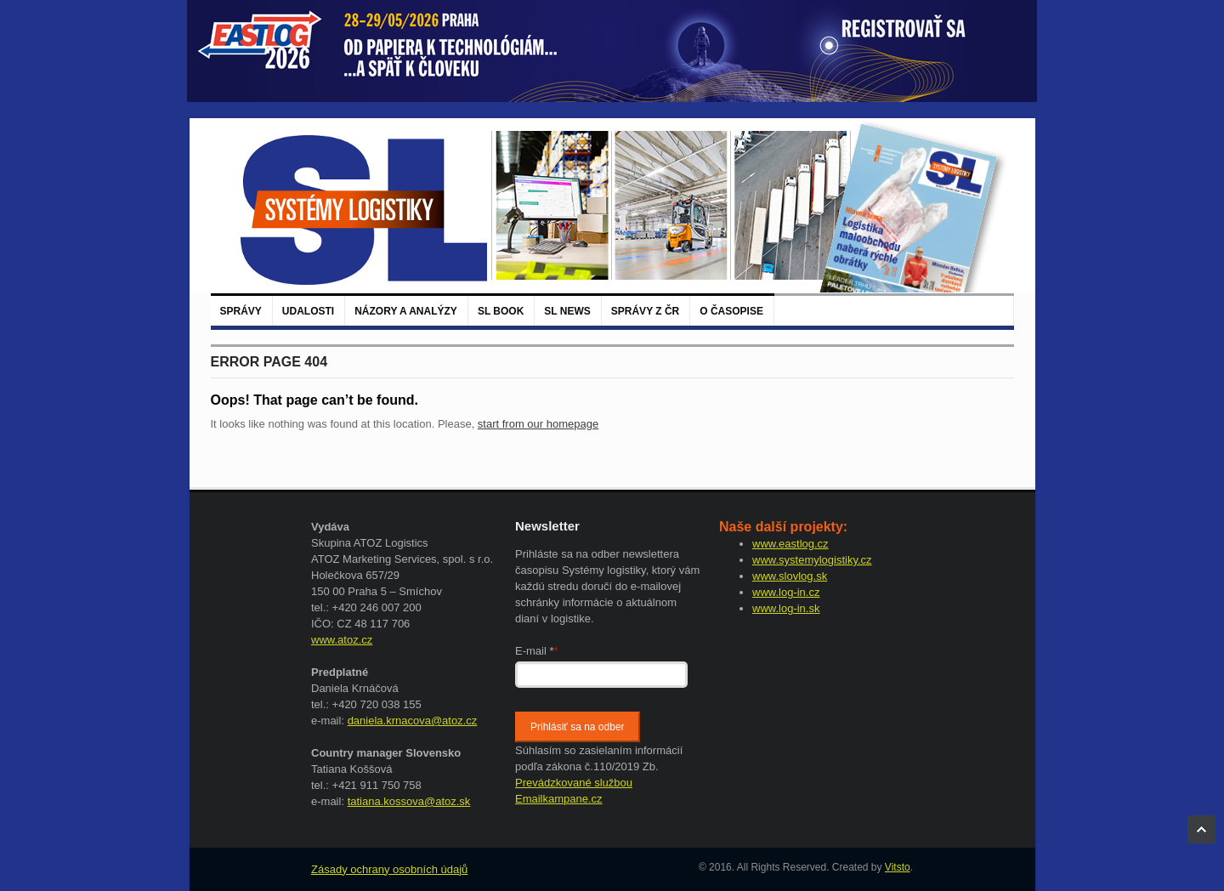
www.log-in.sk (785, 608)
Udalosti (308, 311)
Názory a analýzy (405, 311)
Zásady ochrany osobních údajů (389, 869)
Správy (241, 311)
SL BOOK (501, 311)
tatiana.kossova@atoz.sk (409, 801)
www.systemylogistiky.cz (812, 559)
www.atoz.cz (341, 639)
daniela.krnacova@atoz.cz (413, 720)
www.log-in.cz (785, 592)
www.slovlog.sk (789, 576)
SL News (567, 311)
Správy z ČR (645, 311)
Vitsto (897, 867)
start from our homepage (538, 423)
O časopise (731, 311)
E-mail (536, 650)
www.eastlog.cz (790, 543)
